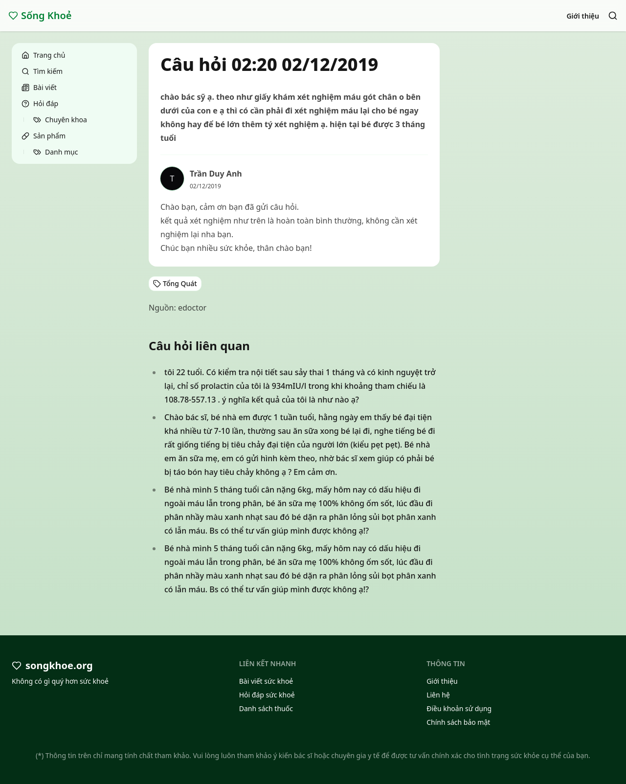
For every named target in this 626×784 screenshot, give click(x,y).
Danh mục (55, 152)
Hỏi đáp (40, 103)
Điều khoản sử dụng (459, 708)
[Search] (613, 15)
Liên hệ (438, 694)
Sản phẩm (44, 135)
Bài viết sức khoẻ (266, 681)
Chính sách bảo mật (458, 722)
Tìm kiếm (42, 71)
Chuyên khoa (60, 119)
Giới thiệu (582, 16)
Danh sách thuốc (266, 708)
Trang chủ (43, 55)
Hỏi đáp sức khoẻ (267, 694)
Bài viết (39, 87)
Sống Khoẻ (40, 15)
